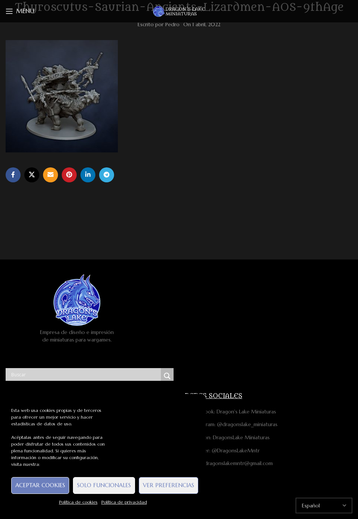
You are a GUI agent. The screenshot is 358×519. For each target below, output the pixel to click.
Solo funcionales (104, 485)
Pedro (172, 24)
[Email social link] (50, 174)
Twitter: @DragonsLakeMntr (222, 450)
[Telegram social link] (106, 174)
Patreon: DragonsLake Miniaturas (227, 437)
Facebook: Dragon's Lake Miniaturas (230, 411)
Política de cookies (78, 502)
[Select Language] (324, 505)
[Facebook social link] (13, 174)
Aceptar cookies (40, 485)
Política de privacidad (124, 502)
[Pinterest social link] (69, 174)
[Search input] (85, 374)
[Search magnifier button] (167, 376)
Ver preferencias (168, 485)
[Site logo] (179, 10)
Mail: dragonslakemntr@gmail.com (229, 463)
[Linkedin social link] (87, 174)
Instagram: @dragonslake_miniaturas (231, 424)
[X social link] (31, 174)
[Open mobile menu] (20, 11)
